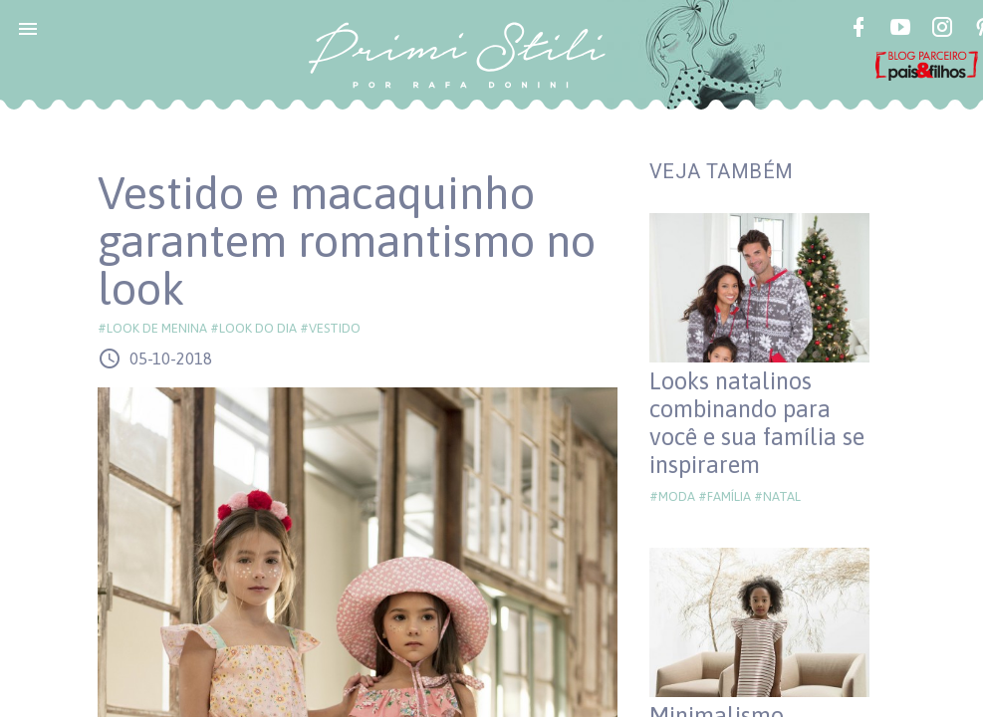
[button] (28, 28)
